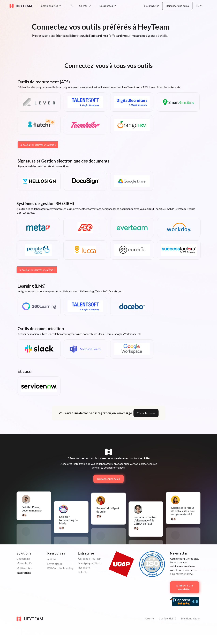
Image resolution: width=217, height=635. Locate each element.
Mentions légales (191, 618)
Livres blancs (54, 563)
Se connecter (151, 5)
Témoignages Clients (90, 563)
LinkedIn (82, 571)
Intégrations (24, 572)
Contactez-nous (146, 413)
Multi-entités (24, 568)
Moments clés (24, 563)
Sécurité (149, 618)
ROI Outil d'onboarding (60, 568)
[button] (51, 6)
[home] (21, 6)
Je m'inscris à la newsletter (184, 587)
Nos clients (84, 567)
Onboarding (23, 558)
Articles (51, 559)
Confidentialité (167, 618)
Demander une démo (177, 5)
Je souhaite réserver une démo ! (38, 144)
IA (71, 5)
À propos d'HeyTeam (89, 558)
